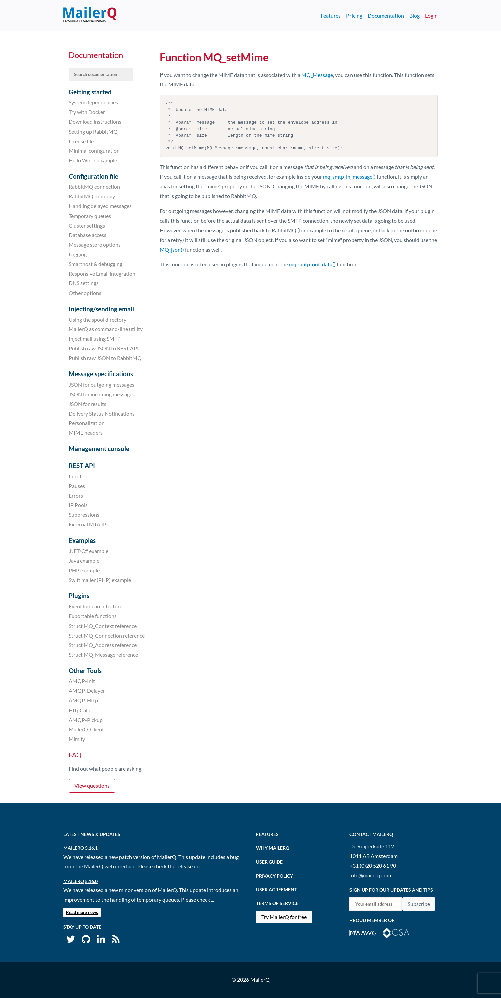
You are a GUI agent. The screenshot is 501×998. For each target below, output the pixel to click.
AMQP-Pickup (86, 719)
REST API (82, 465)
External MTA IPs (89, 524)
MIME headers (86, 432)
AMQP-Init (82, 681)
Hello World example (93, 160)
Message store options (95, 244)
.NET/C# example (88, 551)
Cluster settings (87, 225)
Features (331, 15)
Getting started (90, 92)
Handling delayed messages (100, 206)
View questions (92, 785)
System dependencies (93, 102)
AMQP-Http (83, 700)
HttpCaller (81, 710)
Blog (414, 15)
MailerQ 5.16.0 (80, 881)
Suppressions (84, 514)
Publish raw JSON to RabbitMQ (105, 358)
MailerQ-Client (86, 729)
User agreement (276, 889)
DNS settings (84, 283)
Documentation (386, 15)
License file (81, 141)
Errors (76, 495)
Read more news (82, 912)
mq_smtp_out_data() (312, 264)
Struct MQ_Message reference (103, 654)
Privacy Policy (274, 876)
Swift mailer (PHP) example (100, 580)
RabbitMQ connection (94, 186)
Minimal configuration (94, 150)
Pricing (354, 15)
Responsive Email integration (102, 273)
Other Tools (85, 670)
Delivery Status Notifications (102, 413)
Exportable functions (93, 616)
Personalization (87, 423)
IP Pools (78, 505)
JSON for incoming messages (102, 394)
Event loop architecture (95, 606)
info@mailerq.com (370, 875)
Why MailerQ (272, 848)
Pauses (77, 486)
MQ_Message (317, 75)
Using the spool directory (97, 319)
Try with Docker (87, 112)
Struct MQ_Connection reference (107, 635)
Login (431, 15)
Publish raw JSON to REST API (104, 348)
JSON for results (87, 404)
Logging (78, 254)
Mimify (77, 739)
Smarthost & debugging (95, 264)
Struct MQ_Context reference (103, 625)
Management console (99, 448)
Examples (82, 540)
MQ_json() (172, 249)
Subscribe (419, 904)
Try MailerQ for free (284, 917)
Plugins (79, 595)
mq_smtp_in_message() (349, 176)
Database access (87, 235)
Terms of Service (277, 903)
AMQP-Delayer (87, 690)
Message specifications (101, 374)
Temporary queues (90, 216)
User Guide (269, 862)
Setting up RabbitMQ (93, 131)
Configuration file (93, 176)
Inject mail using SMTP (95, 338)
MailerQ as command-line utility (106, 329)
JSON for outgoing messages (101, 384)
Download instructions (95, 121)
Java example (84, 560)
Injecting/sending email (101, 309)
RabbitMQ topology (92, 196)
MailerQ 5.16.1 (80, 848)
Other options (85, 292)
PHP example (84, 570)
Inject (75, 476)
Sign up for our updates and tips (391, 890)
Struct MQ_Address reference (103, 645)
